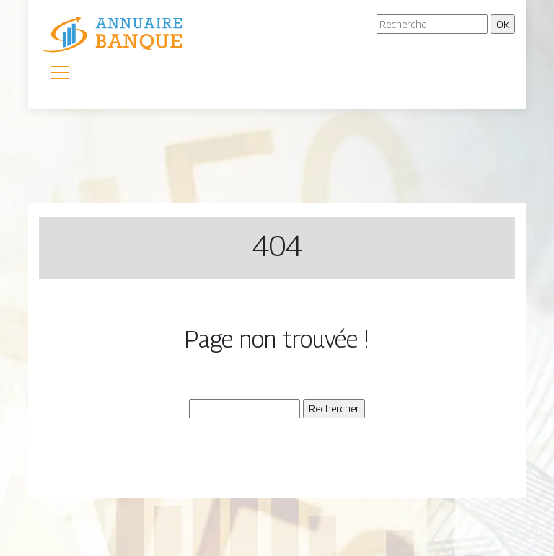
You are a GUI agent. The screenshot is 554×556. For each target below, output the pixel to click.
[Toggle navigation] (59, 74)
